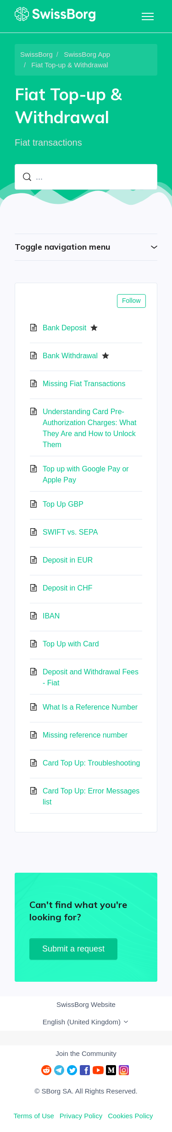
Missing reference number (85, 735)
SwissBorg (36, 54)
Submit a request (73, 948)
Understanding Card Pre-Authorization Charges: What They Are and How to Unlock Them (90, 428)
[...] (86, 177)
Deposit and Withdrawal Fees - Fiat (91, 677)
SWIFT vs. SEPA (70, 532)
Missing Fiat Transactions (84, 384)
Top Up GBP (63, 504)
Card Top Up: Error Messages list (91, 796)
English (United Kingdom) (86, 1022)
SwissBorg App (87, 54)
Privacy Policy (81, 1116)
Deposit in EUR (68, 560)
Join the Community (86, 1053)
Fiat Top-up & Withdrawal (69, 65)
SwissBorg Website (86, 1004)
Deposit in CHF (67, 588)
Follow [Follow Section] (131, 300)
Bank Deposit (64, 328)
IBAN (51, 616)
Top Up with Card (71, 644)
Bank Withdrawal (70, 356)
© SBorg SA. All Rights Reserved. (85, 1091)
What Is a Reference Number (90, 707)
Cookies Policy (130, 1116)
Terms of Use (33, 1116)
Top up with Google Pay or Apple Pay (86, 474)
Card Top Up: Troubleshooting (91, 763)
